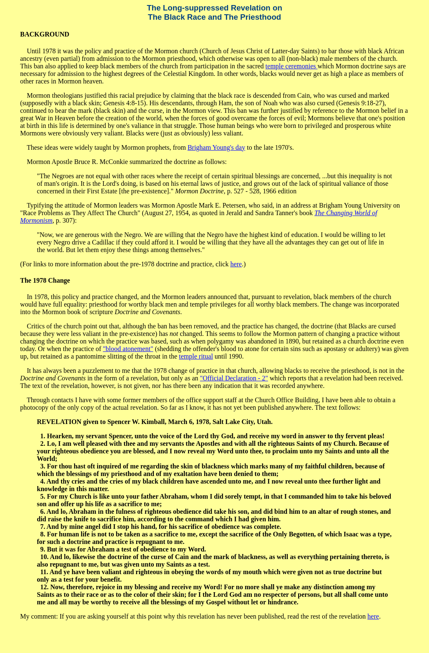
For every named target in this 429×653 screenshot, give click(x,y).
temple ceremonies (292, 66)
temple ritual (196, 356)
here (236, 264)
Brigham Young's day (217, 147)
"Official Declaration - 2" (234, 378)
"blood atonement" (128, 348)
